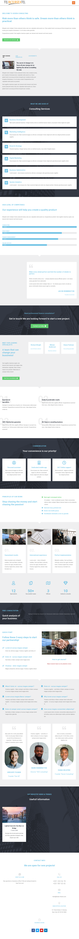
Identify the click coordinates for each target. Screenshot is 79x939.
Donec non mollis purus (51, 510)
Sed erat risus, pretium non (52, 508)
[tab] (7, 56)
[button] (11, 39)
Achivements (33, 56)
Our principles (19, 56)
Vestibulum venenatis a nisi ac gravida (56, 513)
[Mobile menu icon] (73, 2)
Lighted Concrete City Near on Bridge (14, 827)
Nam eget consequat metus (52, 497)
